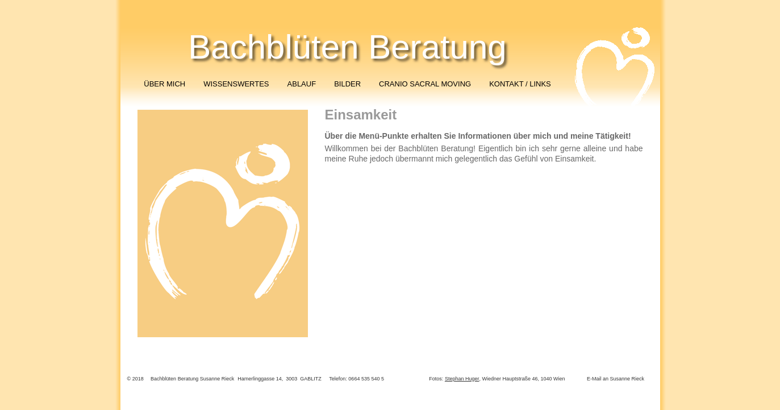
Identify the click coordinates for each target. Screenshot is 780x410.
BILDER (347, 84)
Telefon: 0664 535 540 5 (356, 379)
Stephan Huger (462, 379)
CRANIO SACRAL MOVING (425, 84)
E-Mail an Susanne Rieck (615, 379)
